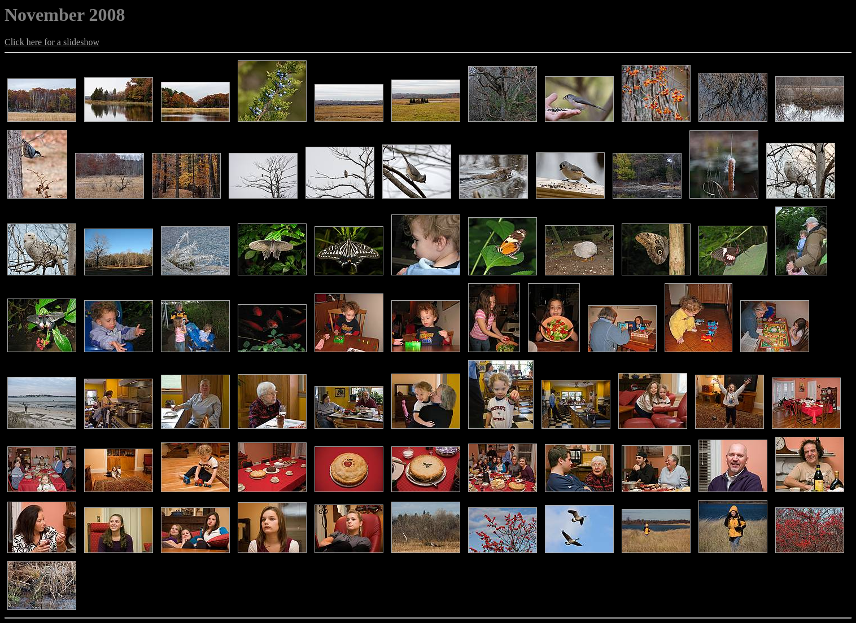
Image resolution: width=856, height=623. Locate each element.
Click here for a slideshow (52, 42)
